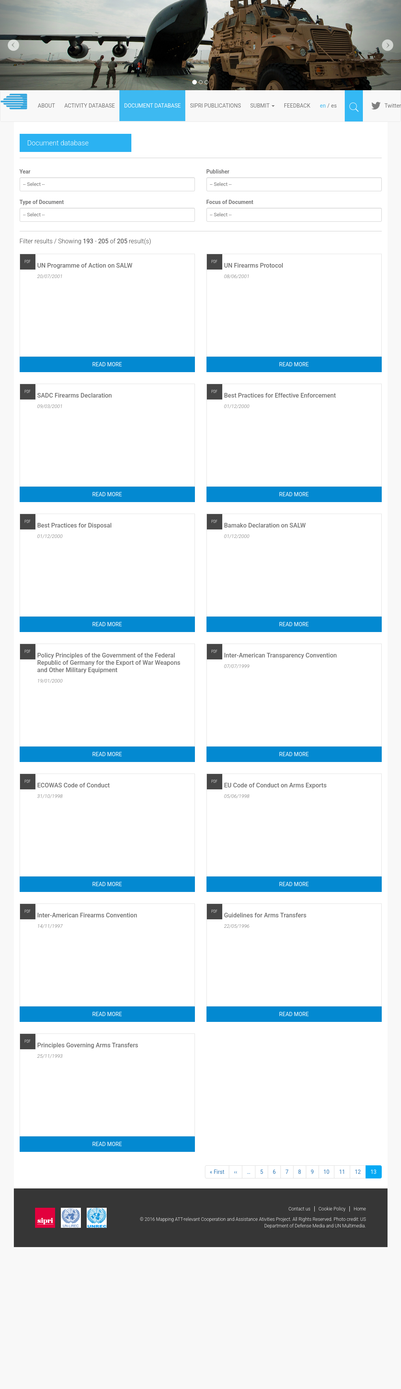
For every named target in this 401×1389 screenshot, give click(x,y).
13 (376, 1173)
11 (344, 1171)
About (46, 106)
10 (329, 1171)
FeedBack (297, 106)
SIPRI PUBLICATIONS (215, 106)
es (334, 106)
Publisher (218, 172)
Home (360, 1209)
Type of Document (42, 202)
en (323, 106)
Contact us (299, 1209)
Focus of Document (229, 202)
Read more (107, 364)
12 (360, 1171)
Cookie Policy (332, 1209)
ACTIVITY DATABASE (89, 106)
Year (25, 172)
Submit (262, 106)
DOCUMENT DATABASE (152, 106)
